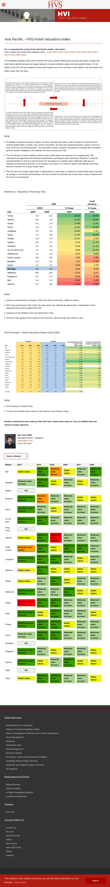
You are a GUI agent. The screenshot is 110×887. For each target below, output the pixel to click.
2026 (49, 52)
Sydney (8, 662)
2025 (55, 52)
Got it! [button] (95, 881)
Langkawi (9, 559)
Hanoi (7, 509)
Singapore (9, 651)
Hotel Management (14, 749)
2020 (66, 52)
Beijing (8, 490)
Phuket (8, 624)
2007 (95, 52)
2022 (61, 52)
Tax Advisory (11, 769)
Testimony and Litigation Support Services (25, 765)
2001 (12, 55)
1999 (24, 55)
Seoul (7, 635)
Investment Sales (14, 745)
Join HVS (10, 812)
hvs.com (9, 831)
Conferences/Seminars (16, 796)
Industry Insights (13, 788)
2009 (84, 52)
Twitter (9, 851)
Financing (10, 741)
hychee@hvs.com (25, 441)
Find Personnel (13, 835)
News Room (11, 843)
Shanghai (9, 643)
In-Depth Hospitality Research (19, 792)
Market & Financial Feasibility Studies (23, 729)
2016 (78, 52)
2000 (18, 55)
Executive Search (14, 753)
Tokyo (7, 678)
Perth (7, 613)
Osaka (8, 603)
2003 (6, 55)
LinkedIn (10, 855)
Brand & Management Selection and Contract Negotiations (32, 733)
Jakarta (8, 538)
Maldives (9, 570)
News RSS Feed (13, 847)
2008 (89, 52)
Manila (8, 581)
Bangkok (9, 482)
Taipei (7, 670)
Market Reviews (13, 784)
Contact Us (11, 828)
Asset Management (15, 737)
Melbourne (9, 592)
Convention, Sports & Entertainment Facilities (26, 757)
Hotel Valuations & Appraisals (19, 725)
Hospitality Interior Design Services (22, 761)
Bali (6, 472)
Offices (9, 839)
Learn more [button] (20, 882)
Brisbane (9, 499)
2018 (72, 52)
